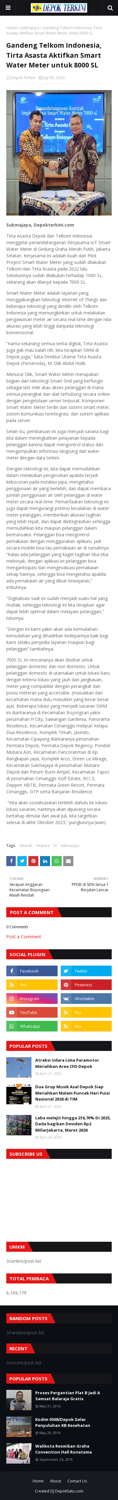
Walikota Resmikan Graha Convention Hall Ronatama (63, 1449)
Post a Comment (23, 937)
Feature (43, 845)
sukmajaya (29, 27)
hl (55, 845)
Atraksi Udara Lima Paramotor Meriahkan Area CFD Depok (67, 1063)
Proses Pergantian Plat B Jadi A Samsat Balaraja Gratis (67, 1396)
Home (11, 27)
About (55, 1481)
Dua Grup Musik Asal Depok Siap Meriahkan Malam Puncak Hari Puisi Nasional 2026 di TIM (72, 1093)
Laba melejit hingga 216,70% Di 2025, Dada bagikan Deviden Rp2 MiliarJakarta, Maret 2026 (73, 1124)
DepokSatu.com (69, 1491)
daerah (26, 845)
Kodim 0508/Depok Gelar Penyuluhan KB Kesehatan (62, 1422)
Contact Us (77, 1481)
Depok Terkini (23, 77)
